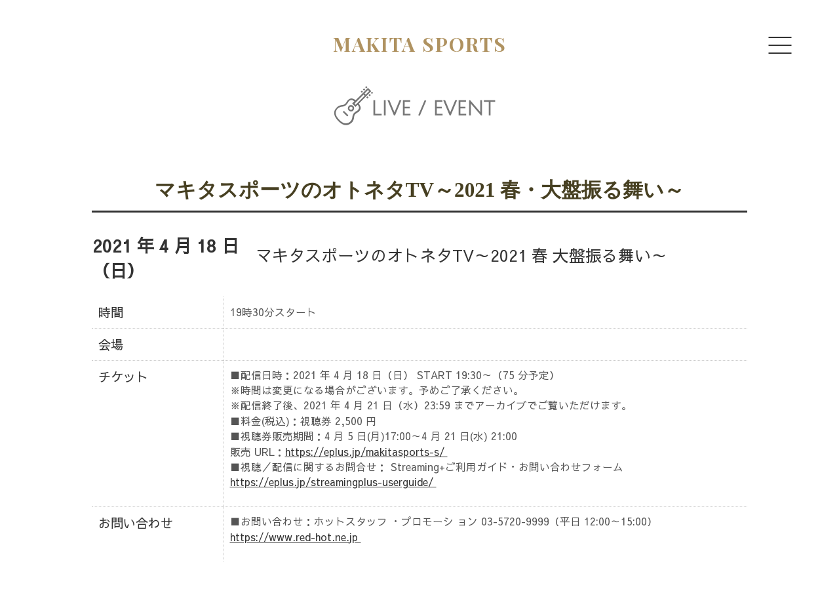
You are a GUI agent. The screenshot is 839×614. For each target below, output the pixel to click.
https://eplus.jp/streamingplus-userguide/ (333, 482)
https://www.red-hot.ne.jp (295, 537)
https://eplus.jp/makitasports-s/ (366, 452)
